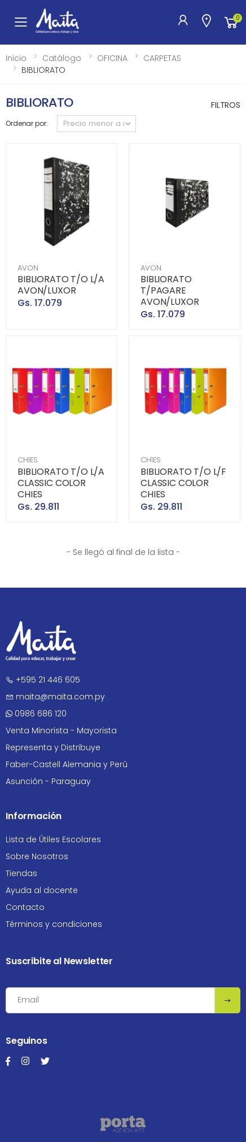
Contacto (25, 907)
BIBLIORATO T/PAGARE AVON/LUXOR (169, 290)
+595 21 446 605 (43, 679)
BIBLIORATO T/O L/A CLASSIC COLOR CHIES (60, 483)
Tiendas (21, 873)
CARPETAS (162, 58)
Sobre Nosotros (37, 856)
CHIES (27, 459)
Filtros (225, 105)
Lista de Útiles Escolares (53, 839)
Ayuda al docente (42, 890)
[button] (231, 22)
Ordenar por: (27, 123)
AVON (27, 267)
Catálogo (61, 58)
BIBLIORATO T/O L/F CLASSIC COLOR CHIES (183, 483)
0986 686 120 (36, 713)
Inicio (16, 58)
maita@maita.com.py (55, 696)
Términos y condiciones (54, 924)
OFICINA (112, 58)
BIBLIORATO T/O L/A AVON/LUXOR (60, 285)
